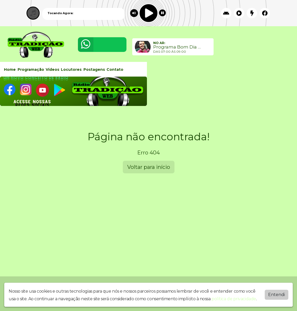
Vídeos (52, 69)
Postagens (94, 69)
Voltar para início (148, 167)
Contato (115, 69)
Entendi (276, 294)
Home (10, 69)
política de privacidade (233, 298)
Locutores (71, 69)
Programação (31, 69)
